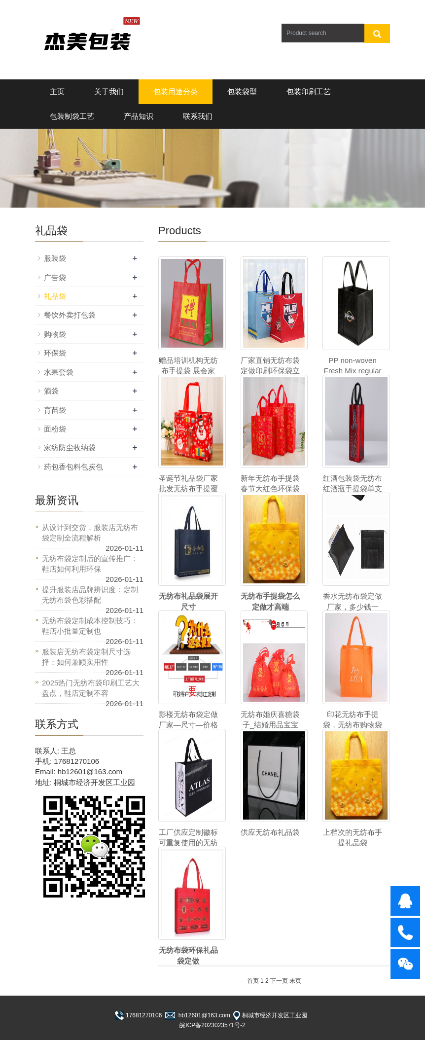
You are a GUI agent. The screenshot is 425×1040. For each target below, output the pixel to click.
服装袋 (55, 258)
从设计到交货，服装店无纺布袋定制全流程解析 (90, 532)
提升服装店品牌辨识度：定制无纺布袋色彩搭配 (90, 594)
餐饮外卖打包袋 (70, 315)
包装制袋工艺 (72, 116)
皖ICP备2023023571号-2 (212, 1025)
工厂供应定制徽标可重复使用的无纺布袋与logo (188, 843)
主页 (57, 91)
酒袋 (51, 391)
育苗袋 (55, 410)
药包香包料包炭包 (73, 467)
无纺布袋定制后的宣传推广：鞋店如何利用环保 (90, 563)
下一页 (279, 980)
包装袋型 (242, 91)
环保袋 (55, 353)
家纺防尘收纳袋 (70, 447)
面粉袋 (55, 429)
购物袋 (55, 334)
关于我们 (109, 91)
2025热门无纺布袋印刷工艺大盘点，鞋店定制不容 (91, 688)
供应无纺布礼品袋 (270, 832)
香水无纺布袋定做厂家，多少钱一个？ (352, 606)
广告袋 (55, 277)
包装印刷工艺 (308, 91)
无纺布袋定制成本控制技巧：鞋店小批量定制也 (90, 625)
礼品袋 (55, 296)
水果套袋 (58, 372)
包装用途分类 (175, 91)
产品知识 (138, 116)
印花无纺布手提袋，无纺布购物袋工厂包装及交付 (352, 725)
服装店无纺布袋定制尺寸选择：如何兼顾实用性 (86, 656)
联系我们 (197, 116)
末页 (295, 980)
